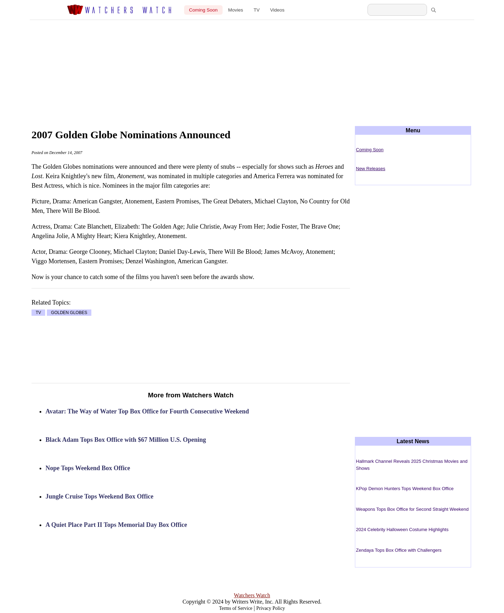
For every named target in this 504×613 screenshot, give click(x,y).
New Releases (370, 168)
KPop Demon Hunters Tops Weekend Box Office (405, 488)
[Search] (433, 10)
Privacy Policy (270, 608)
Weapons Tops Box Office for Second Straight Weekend (412, 509)
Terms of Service (235, 608)
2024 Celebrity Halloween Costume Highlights (402, 529)
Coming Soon (203, 10)
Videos (277, 10)
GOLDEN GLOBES (69, 312)
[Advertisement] (252, 67)
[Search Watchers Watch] (397, 10)
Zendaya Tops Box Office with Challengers (399, 550)
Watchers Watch (252, 595)
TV (257, 10)
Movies (235, 10)
